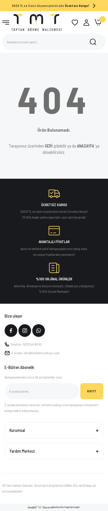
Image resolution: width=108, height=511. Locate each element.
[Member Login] (86, 22)
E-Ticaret (44, 507)
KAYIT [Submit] (91, 391)
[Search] (54, 42)
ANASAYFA (85, 145)
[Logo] (36, 22)
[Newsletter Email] (42, 391)
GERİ (49, 145)
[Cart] (97, 22)
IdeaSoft (33, 507)
